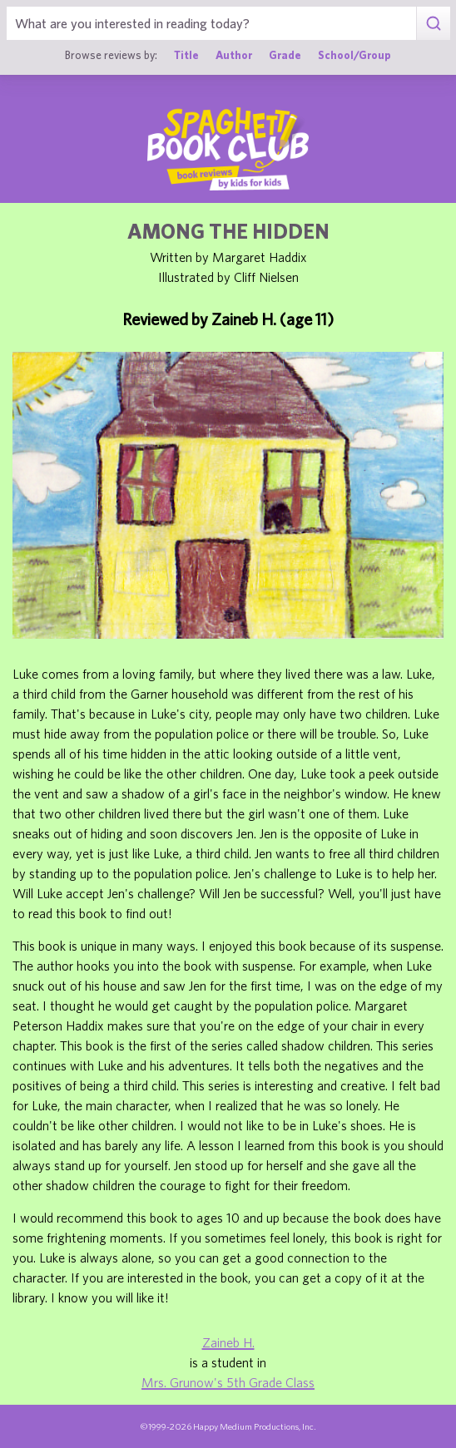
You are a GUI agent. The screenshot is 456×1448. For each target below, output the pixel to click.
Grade (285, 55)
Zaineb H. (228, 1342)
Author (234, 55)
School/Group (354, 55)
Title (186, 55)
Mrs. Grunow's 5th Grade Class (228, 1382)
